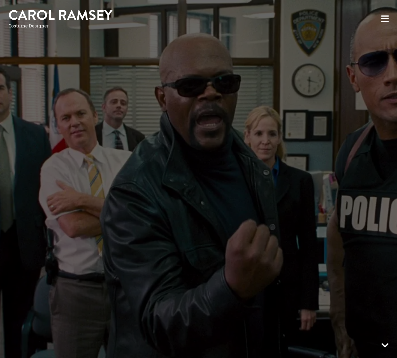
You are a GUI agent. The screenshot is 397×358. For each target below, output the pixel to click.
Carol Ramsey (60, 15)
